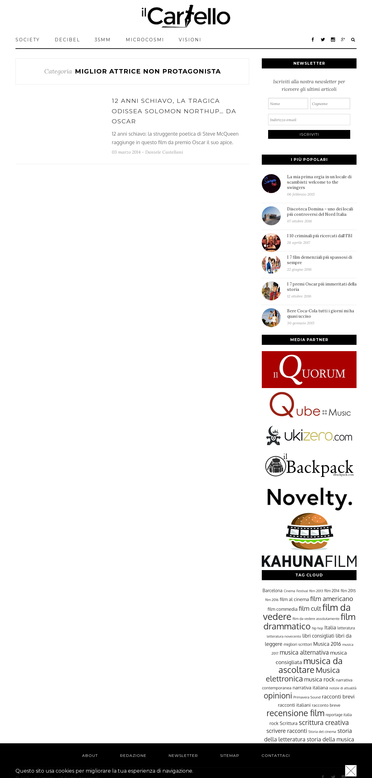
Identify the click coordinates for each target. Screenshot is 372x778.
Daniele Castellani (164, 152)
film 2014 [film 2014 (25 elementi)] (331, 590)
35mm (103, 40)
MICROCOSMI (145, 40)
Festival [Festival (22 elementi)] (302, 591)
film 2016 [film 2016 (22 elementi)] (272, 600)
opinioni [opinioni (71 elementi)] (278, 695)
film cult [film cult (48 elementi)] (310, 608)
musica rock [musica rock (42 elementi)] (319, 679)
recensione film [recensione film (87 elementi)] (295, 712)
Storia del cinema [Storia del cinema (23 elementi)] (322, 731)
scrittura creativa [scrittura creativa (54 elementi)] (324, 722)
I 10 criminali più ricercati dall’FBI (322, 239)
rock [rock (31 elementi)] (274, 723)
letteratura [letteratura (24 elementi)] (346, 628)
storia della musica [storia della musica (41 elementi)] (330, 739)
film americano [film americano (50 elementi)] (331, 598)
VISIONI (190, 40)
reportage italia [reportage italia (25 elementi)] (339, 714)
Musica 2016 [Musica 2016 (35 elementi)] (327, 643)
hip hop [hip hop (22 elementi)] (317, 628)
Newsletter (183, 755)
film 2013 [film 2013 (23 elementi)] (316, 590)
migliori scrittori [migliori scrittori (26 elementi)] (298, 644)
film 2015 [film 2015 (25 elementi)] (348, 590)
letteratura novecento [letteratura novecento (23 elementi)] (284, 636)
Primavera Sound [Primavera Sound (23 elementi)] (307, 697)
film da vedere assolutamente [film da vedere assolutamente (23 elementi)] (316, 618)
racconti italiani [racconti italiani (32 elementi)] (294, 705)
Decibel (67, 40)
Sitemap (229, 755)
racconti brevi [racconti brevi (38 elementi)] (338, 696)
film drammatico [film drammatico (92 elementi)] (309, 621)
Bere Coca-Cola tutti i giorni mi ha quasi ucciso (322, 316)
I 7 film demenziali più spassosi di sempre (322, 263)
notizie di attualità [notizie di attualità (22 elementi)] (343, 688)
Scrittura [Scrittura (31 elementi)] (288, 723)
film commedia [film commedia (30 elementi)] (283, 609)
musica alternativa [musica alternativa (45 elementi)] (304, 652)
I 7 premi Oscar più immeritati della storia (322, 289)
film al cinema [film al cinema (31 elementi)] (294, 599)
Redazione (133, 755)
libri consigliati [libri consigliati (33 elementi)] (318, 636)
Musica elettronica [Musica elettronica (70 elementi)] (303, 674)
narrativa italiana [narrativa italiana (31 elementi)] (310, 687)
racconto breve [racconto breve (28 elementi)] (326, 705)
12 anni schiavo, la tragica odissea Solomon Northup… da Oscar (174, 111)
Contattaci (275, 755)
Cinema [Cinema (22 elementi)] (289, 591)
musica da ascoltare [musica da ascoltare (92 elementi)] (311, 665)
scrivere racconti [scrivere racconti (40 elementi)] (286, 730)
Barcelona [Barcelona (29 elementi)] (272, 590)
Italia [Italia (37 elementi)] (330, 627)
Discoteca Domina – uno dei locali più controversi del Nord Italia (322, 214)
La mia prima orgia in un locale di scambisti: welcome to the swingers (322, 185)
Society (27, 40)
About (90, 755)
